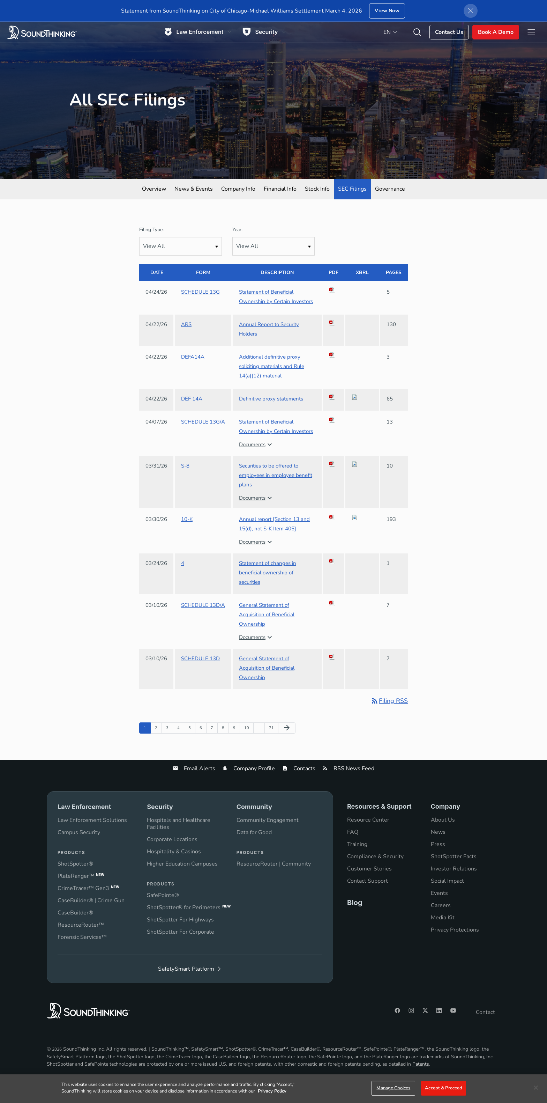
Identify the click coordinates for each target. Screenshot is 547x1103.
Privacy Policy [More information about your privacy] (272, 1091)
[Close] (536, 1087)
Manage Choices (393, 1088)
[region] (273, 1088)
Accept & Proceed (443, 1088)
